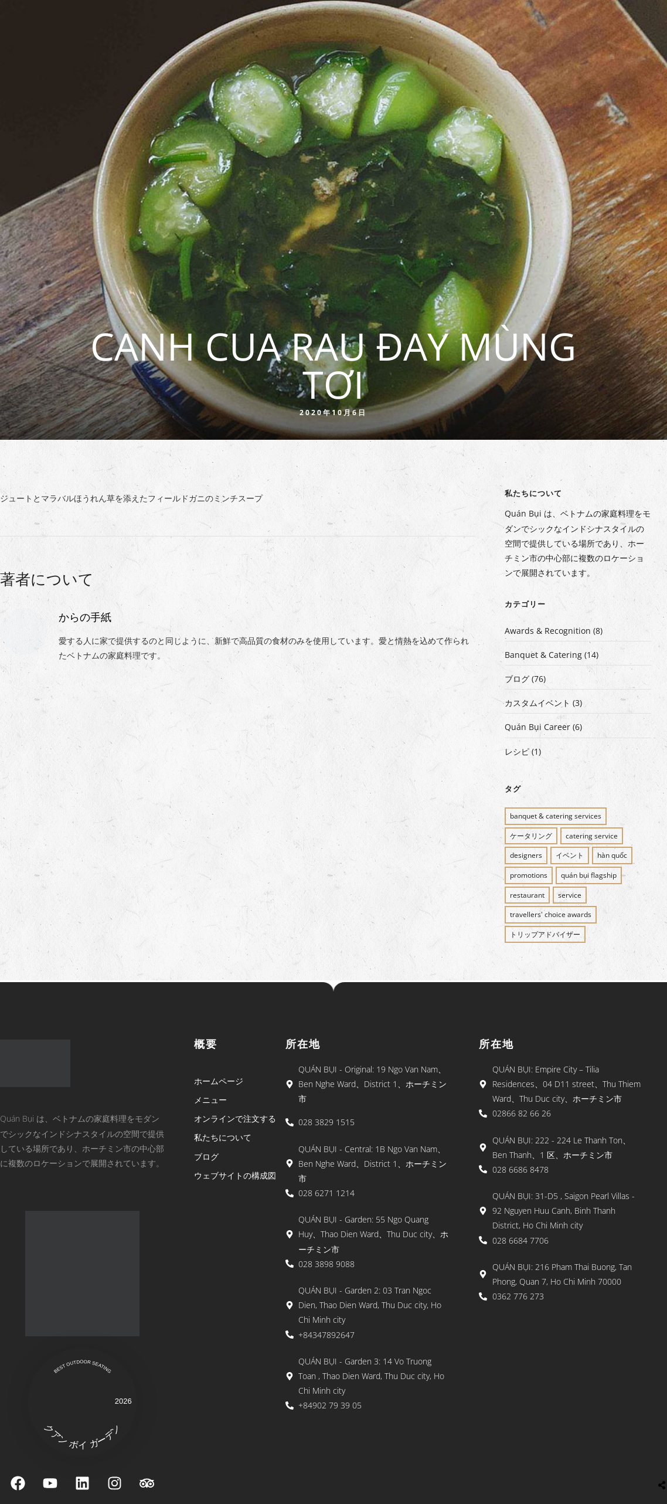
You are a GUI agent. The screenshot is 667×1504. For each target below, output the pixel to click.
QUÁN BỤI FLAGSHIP (589, 875)
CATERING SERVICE (592, 836)
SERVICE (569, 895)
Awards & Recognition (548, 630)
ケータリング (531, 836)
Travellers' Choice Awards (550, 914)
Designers (526, 855)
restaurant (527, 895)
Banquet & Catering (543, 654)
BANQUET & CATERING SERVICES (555, 816)
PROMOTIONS (528, 875)
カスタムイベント (537, 702)
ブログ (517, 678)
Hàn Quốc (612, 855)
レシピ (517, 751)
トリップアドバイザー (545, 934)
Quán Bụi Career (537, 726)
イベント (570, 855)
